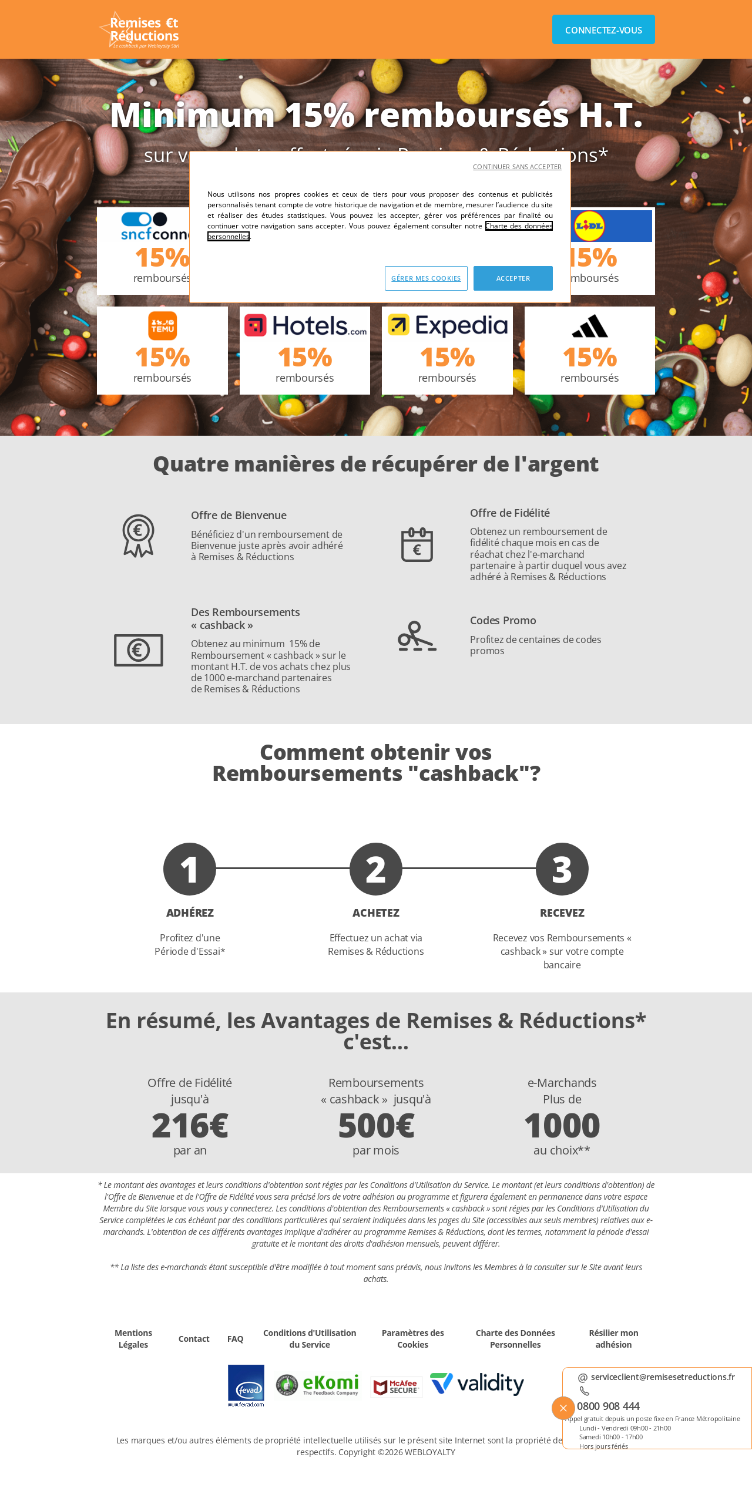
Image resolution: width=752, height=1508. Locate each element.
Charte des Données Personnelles (515, 1338)
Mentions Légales (133, 1338)
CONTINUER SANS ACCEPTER (517, 166)
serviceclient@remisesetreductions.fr (663, 1376)
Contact (194, 1338)
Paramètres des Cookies (413, 1338)
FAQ (235, 1338)
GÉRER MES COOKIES (426, 278)
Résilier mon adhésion (614, 1338)
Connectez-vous (603, 30)
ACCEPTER (513, 278)
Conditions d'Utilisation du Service (309, 1338)
